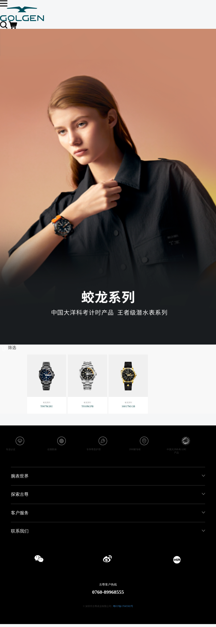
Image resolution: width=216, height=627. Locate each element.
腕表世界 (20, 476)
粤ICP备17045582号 (123, 606)
